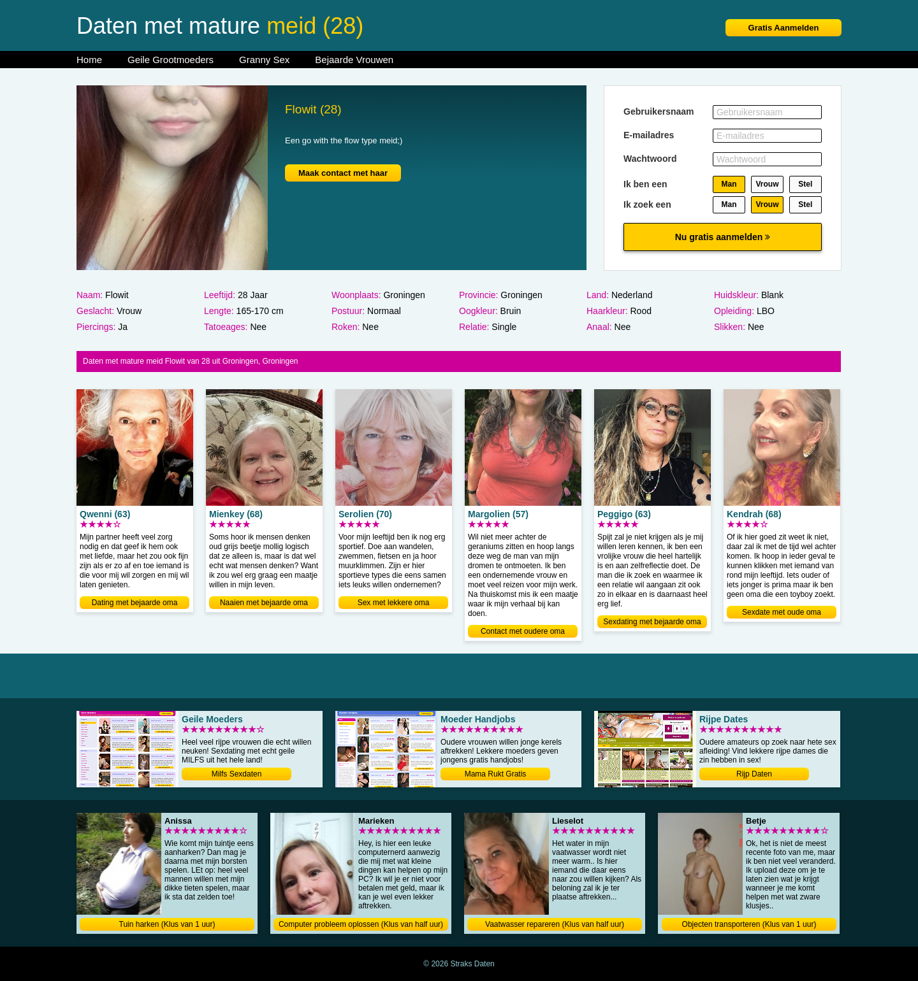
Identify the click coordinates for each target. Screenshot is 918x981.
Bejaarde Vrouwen (354, 59)
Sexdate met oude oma (781, 612)
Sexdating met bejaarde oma (652, 621)
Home (89, 59)
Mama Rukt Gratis (496, 774)
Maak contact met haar (343, 173)
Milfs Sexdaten (237, 774)
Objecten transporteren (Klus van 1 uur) (749, 924)
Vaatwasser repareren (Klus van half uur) (554, 924)
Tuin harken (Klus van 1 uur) (167, 924)
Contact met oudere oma (523, 631)
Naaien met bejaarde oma (264, 602)
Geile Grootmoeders (170, 59)
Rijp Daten (754, 774)
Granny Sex (264, 59)
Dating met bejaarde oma (135, 602)
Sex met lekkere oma (394, 602)
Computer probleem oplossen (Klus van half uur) (361, 924)
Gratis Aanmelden (783, 27)
